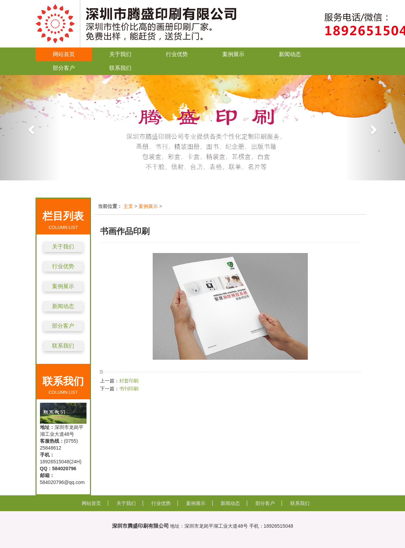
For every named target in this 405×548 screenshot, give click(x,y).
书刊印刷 (129, 388)
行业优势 (177, 54)
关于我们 (120, 54)
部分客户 (64, 68)
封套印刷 (129, 380)
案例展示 (233, 54)
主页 (128, 206)
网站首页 (64, 54)
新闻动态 (290, 54)
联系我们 (120, 68)
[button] (30, 127)
